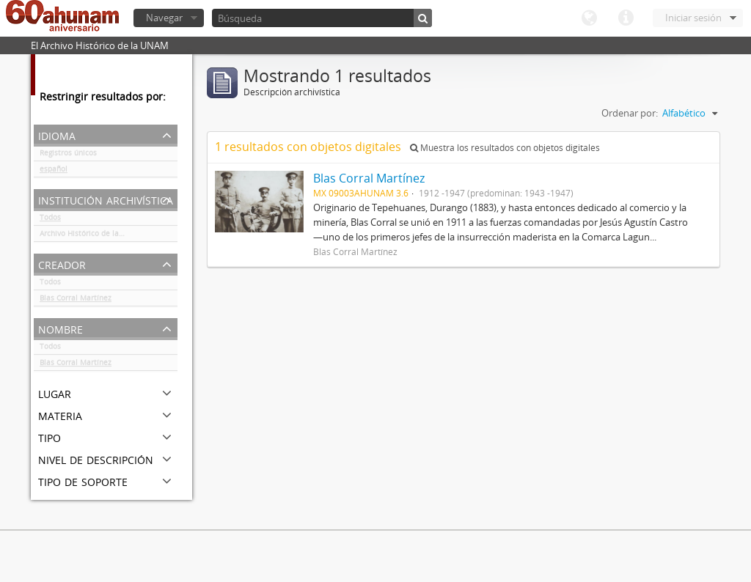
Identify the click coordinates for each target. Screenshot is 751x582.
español (53, 171)
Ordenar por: (629, 112)
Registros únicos (68, 155)
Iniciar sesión (693, 17)
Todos (50, 220)
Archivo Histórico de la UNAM (91, 236)
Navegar (164, 17)
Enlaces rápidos (625, 18)
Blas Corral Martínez (75, 300)
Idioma (589, 18)
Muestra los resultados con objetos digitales (505, 147)
